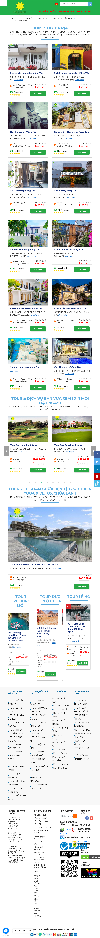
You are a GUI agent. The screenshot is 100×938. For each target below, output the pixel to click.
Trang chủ (15, 18)
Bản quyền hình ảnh (36, 889)
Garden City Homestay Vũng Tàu (71, 132)
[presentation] (6, 451)
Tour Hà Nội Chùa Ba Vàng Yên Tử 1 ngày (78, 626)
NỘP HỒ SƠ (83, 842)
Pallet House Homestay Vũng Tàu (71, 73)
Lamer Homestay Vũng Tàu (68, 249)
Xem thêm (18, 80)
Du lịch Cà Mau (60, 753)
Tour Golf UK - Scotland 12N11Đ (70, 445)
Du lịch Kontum (61, 764)
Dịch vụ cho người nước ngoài (39, 860)
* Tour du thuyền (41, 818)
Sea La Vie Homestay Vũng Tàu (26, 73)
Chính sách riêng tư (37, 873)
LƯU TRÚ (28, 18)
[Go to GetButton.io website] (6, 935)
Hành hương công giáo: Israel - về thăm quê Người (49, 631)
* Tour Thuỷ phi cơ (41, 824)
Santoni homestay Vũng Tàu (25, 367)
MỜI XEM (38, 93)
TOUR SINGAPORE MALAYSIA (36, 777)
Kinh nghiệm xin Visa (39, 848)
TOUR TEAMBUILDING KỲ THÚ (16, 766)
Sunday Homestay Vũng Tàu (25, 249)
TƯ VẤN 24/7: (65, 11)
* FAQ (36, 896)
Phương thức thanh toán (37, 919)
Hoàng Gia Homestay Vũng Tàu (70, 308)
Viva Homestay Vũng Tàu (67, 367)
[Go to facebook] (6, 931)
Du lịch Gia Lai (60, 768)
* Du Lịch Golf (40, 815)
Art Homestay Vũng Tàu (22, 191)
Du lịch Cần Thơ (61, 749)
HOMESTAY (42, 18)
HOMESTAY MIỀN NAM (62, 18)
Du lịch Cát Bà (60, 709)
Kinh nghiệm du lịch (39, 838)
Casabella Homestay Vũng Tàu (26, 308)
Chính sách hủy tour (36, 902)
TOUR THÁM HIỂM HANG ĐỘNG (15, 755)
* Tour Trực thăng (41, 821)
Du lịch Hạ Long (61, 706)
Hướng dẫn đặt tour (37, 910)
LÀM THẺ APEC (82, 730)
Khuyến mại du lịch (39, 853)
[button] (29, 482)
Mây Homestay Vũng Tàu (23, 132)
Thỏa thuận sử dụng (37, 881)
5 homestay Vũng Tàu (65, 191)
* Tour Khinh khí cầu (42, 827)
